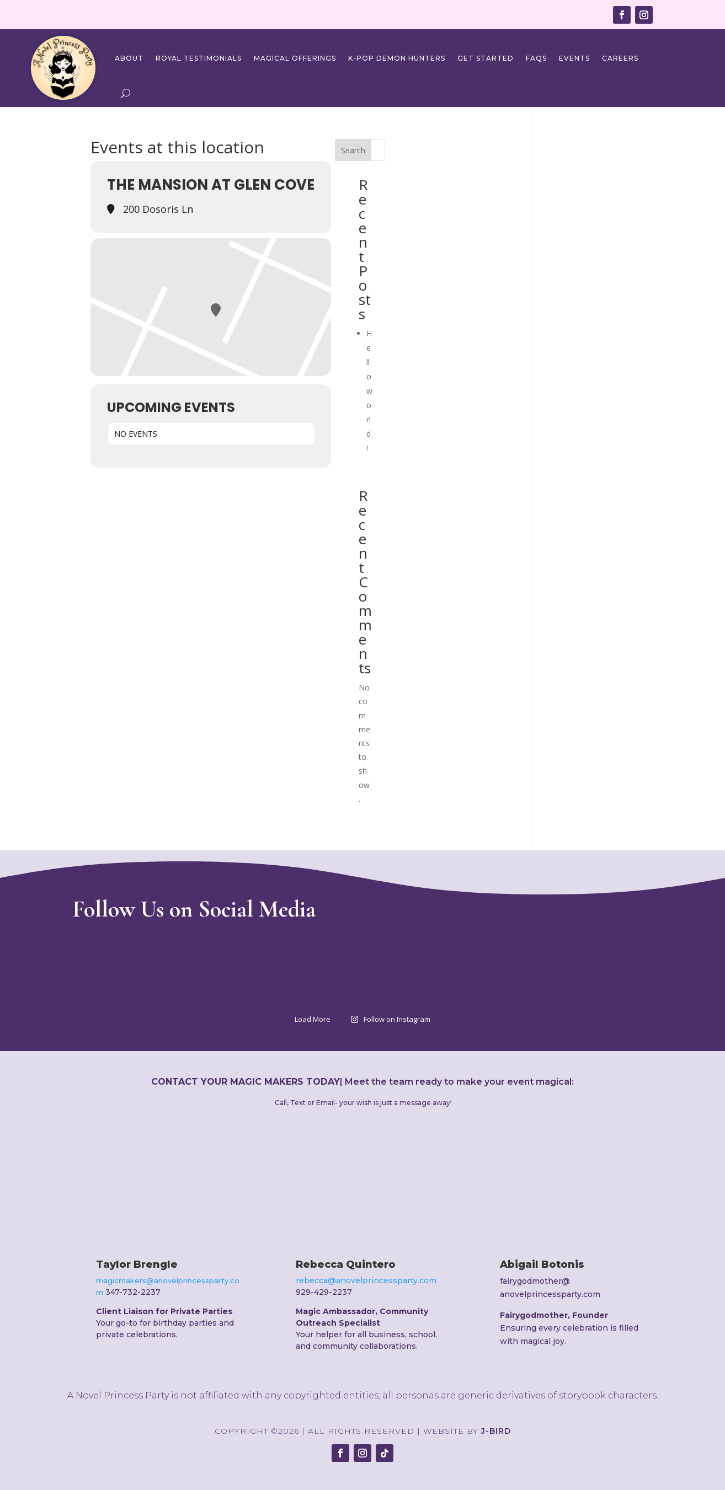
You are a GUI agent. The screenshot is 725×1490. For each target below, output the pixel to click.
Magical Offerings (295, 58)
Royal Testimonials (199, 58)
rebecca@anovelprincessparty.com (366, 1280)
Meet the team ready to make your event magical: (459, 1081)
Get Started (485, 58)
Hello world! (369, 390)
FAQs (536, 58)
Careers (620, 58)
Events (574, 58)
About (129, 58)
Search (353, 150)
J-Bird (496, 1431)
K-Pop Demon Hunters (396, 58)
